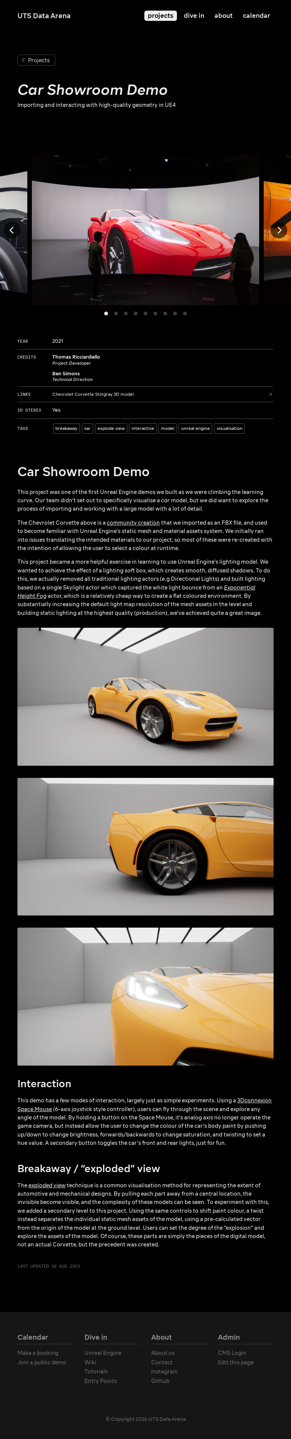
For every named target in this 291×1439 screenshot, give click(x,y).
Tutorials (96, 1371)
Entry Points (100, 1381)
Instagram (164, 1371)
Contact (162, 1362)
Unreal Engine (102, 1353)
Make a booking (37, 1353)
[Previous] (12, 230)
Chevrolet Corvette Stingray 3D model (93, 394)
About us (163, 1353)
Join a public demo (41, 1362)
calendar (256, 15)
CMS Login (232, 1353)
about (223, 15)
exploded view (47, 1185)
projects (161, 15)
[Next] (279, 230)
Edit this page (235, 1362)
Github (160, 1381)
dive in (194, 15)
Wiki (90, 1362)
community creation (133, 523)
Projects (39, 60)
